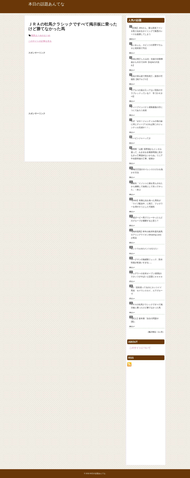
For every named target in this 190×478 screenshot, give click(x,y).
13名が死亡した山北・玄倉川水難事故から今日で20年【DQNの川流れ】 (147, 62)
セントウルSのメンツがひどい (144, 248)
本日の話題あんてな (46, 4)
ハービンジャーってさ (141, 138)
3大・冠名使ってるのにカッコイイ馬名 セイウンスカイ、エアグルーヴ (147, 290)
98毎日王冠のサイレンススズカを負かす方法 (147, 171)
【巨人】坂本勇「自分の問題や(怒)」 (145, 320)
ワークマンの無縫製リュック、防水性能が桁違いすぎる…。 (147, 261)
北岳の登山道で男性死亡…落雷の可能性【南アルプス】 (147, 77)
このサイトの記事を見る (40, 41)
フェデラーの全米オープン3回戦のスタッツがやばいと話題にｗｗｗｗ (147, 275)
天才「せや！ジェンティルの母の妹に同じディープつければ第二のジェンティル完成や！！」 (147, 124)
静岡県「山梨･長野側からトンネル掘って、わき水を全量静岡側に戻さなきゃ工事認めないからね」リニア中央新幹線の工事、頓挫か (147, 154)
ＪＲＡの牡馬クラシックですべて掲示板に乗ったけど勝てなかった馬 (147, 306)
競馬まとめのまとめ (40, 35)
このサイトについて (140, 348)
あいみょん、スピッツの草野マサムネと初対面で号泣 (147, 46)
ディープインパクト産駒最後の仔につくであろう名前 (147, 108)
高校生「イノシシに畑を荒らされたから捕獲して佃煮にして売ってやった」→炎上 (147, 186)
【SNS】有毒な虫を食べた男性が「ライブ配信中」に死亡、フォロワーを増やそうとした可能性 (147, 203)
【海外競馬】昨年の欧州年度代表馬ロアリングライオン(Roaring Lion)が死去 (147, 234)
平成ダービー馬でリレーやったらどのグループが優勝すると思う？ (147, 219)
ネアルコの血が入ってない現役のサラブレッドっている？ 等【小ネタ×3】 (147, 93)
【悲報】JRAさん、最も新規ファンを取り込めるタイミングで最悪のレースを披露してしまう (147, 31)
